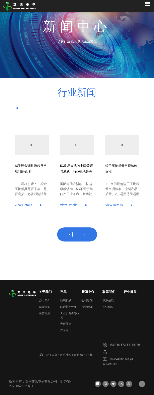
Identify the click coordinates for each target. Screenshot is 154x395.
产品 (63, 292)
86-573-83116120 (128, 344)
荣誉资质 (44, 313)
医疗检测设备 (68, 306)
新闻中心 (87, 292)
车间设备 (44, 306)
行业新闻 (87, 306)
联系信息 (108, 300)
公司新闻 (87, 300)
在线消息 (108, 306)
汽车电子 (65, 330)
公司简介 (44, 300)
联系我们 (108, 292)
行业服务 (130, 292)
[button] (17, 108)
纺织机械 (65, 300)
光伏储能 (65, 323)
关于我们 (45, 292)
